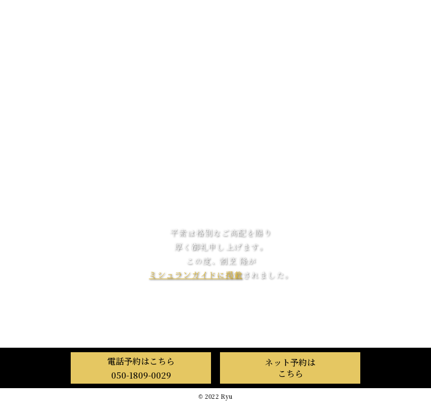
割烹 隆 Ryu (221, 65)
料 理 (216, 168)
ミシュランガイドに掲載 (195, 274)
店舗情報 (215, 193)
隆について (215, 143)
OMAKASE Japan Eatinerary (221, 314)
